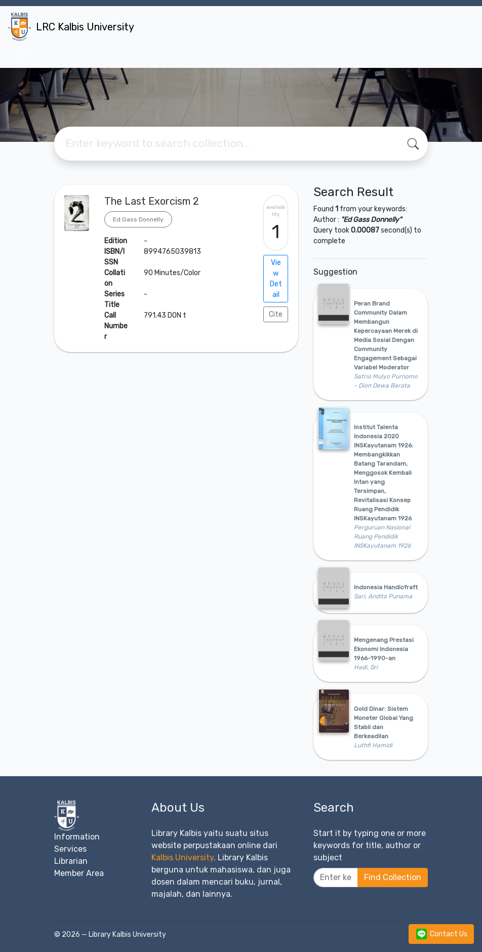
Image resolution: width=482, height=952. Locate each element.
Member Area (79, 873)
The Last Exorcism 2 (151, 201)
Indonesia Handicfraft (386, 587)
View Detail (276, 278)
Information (77, 837)
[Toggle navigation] (22, 54)
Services (70, 849)
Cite (276, 314)
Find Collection (392, 877)
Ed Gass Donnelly (138, 219)
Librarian (71, 861)
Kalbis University (182, 857)
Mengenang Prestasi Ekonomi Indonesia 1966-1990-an (384, 649)
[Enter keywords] (335, 877)
